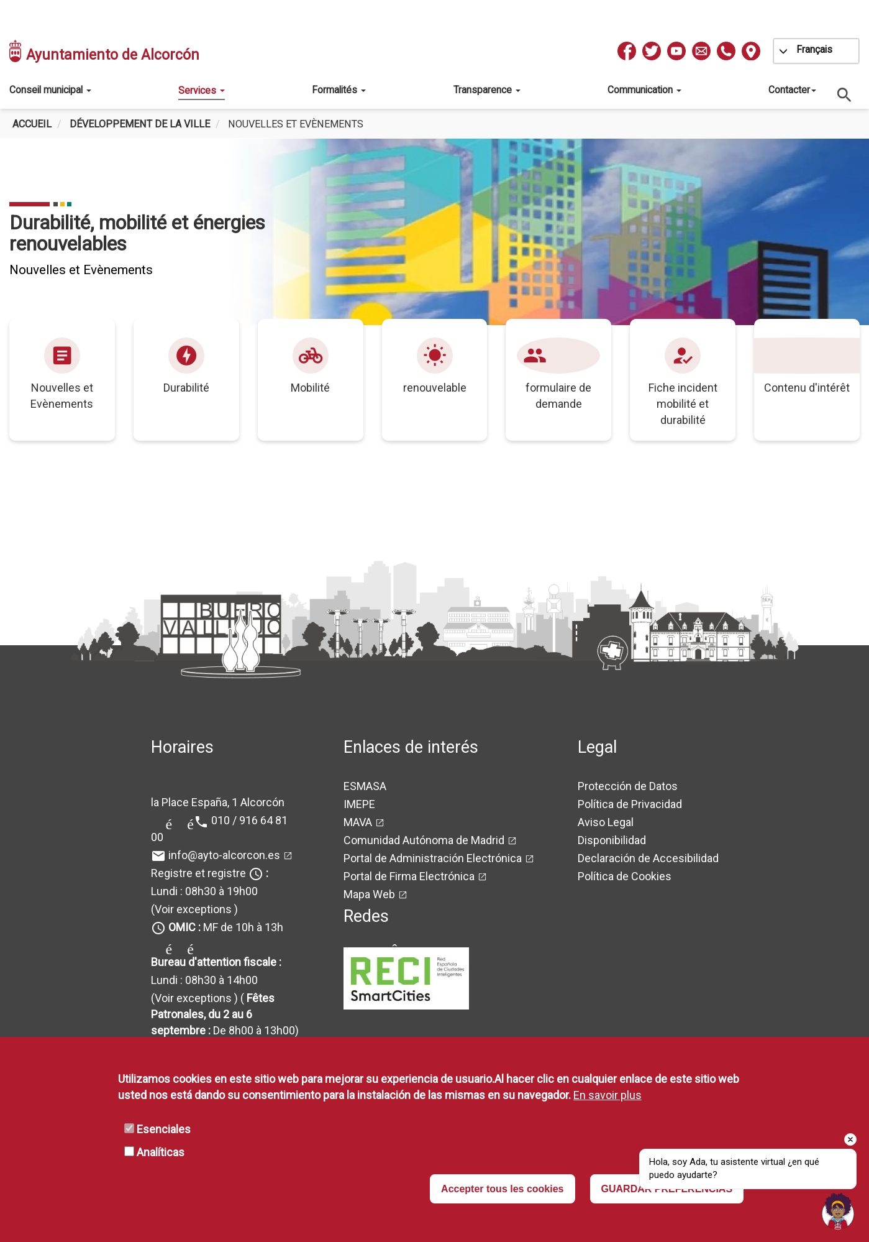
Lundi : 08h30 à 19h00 (204, 891)
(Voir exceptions (191, 909)
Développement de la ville (140, 124)
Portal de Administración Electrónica (433, 858)
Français (814, 49)
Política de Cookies (624, 876)
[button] (838, 1211)
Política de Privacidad (630, 804)
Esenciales (164, 1129)
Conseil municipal (50, 90)
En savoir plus (607, 1095)
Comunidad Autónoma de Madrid (424, 840)
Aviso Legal (606, 822)
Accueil (32, 124)
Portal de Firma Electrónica (409, 876)
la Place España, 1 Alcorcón (217, 802)
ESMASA (365, 786)
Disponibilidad (612, 840)
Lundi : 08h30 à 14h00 (204, 980)
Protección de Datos (628, 786)
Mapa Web (369, 894)
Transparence (487, 90)
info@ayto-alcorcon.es (224, 855)
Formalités (339, 90)
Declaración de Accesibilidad (648, 858)
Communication (644, 90)
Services (201, 90)
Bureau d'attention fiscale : (216, 961)
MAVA (358, 822)
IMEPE (359, 804)
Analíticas (160, 1152)
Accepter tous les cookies (502, 1189)
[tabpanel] (434, 232)
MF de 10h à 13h (225, 927)
